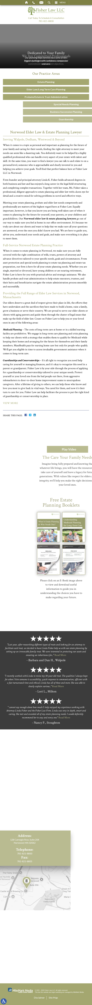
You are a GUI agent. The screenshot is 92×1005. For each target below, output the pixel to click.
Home (26, 2)
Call (33, 2)
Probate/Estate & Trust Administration (44, 96)
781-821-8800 (46, 21)
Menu (63, 2)
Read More (60, 683)
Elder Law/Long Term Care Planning (44, 89)
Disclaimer (39, 997)
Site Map (53, 997)
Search (49, 2)
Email (41, 2)
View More (10, 403)
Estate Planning (44, 81)
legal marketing (57, 992)
